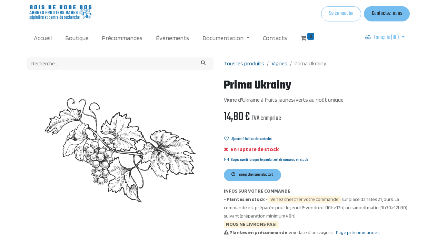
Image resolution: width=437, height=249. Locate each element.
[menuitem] (43, 38)
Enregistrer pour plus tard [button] (252, 175)
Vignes (279, 63)
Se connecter (341, 13)
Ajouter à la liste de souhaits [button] (247, 139)
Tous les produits (244, 63)
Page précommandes (357, 232)
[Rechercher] (203, 63)
